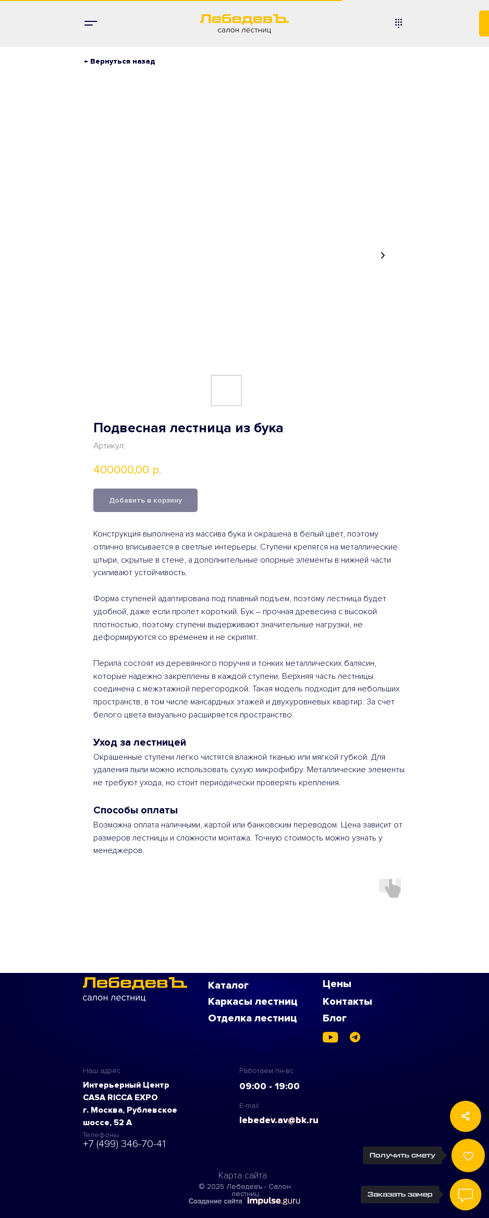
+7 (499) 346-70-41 (124, 1144)
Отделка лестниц (252, 1018)
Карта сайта (242, 1175)
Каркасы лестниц (253, 1001)
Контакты (347, 1001)
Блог (335, 1018)
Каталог (228, 985)
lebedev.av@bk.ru (279, 1120)
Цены (337, 984)
